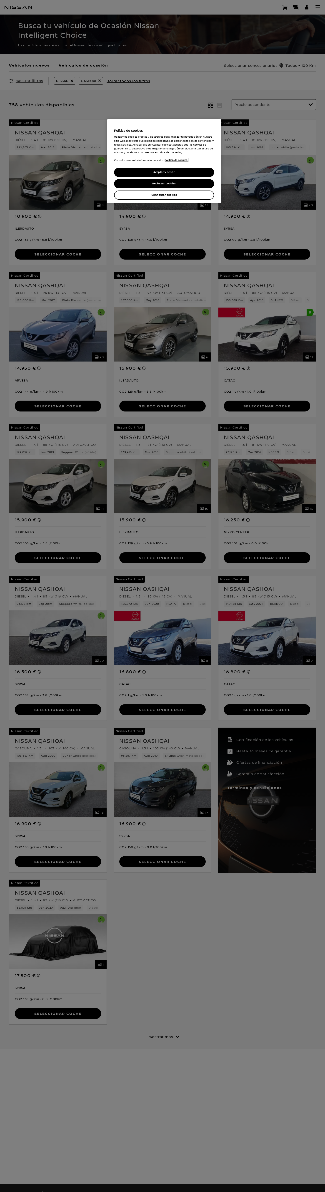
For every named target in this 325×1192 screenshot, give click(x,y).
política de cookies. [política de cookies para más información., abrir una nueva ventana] (176, 160)
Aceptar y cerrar (164, 172)
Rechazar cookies (164, 183)
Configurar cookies (164, 194)
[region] (164, 161)
